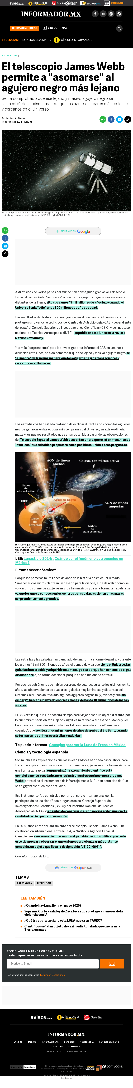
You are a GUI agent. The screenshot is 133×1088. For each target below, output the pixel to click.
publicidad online (76, 1052)
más (67, 28)
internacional (50, 1042)
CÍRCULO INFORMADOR (76, 40)
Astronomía (24, 883)
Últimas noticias (24, 28)
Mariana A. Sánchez (16, 118)
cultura (58, 1047)
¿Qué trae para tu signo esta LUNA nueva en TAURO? (63, 920)
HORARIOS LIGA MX (33, 40)
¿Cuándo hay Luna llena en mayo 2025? (52, 905)
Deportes (69, 1042)
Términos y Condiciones (52, 975)
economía (74, 1047)
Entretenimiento (109, 1042)
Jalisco (18, 1042)
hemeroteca (54, 1052)
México (32, 1042)
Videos (50, 27)
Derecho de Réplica (70, 1076)
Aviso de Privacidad (52, 1076)
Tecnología (9, 56)
